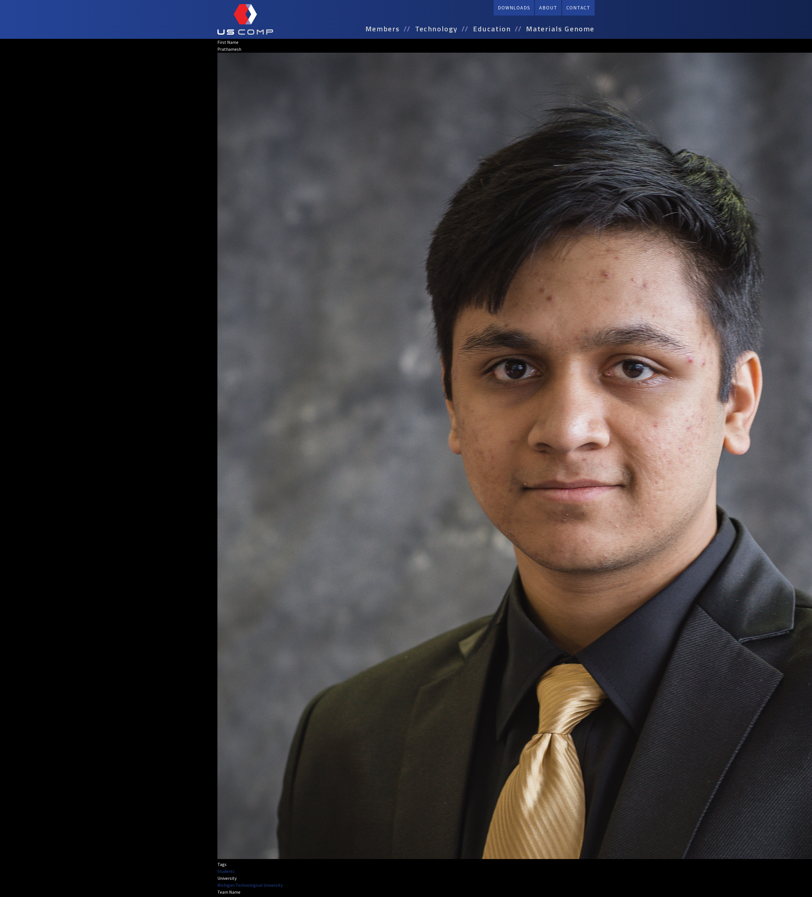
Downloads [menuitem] (514, 7)
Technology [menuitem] (436, 29)
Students (226, 871)
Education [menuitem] (492, 29)
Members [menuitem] (383, 29)
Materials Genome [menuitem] (560, 29)
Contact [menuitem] (578, 7)
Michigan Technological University (250, 885)
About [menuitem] (548, 7)
